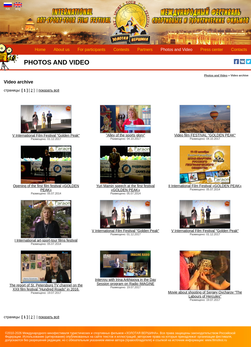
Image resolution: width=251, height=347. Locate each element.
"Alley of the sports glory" (125, 133)
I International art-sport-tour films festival (46, 238)
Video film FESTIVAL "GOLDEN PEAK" (205, 133)
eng (18, 7)
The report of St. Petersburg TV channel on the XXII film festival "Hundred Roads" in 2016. (46, 285)
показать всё (49, 90)
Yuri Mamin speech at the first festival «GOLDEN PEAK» (125, 186)
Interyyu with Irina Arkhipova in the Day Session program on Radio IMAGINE (125, 280)
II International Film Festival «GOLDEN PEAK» (205, 184)
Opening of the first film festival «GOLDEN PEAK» (46, 186)
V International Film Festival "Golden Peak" (46, 133)
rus (8, 7)
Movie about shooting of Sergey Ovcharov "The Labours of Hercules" (205, 292)
